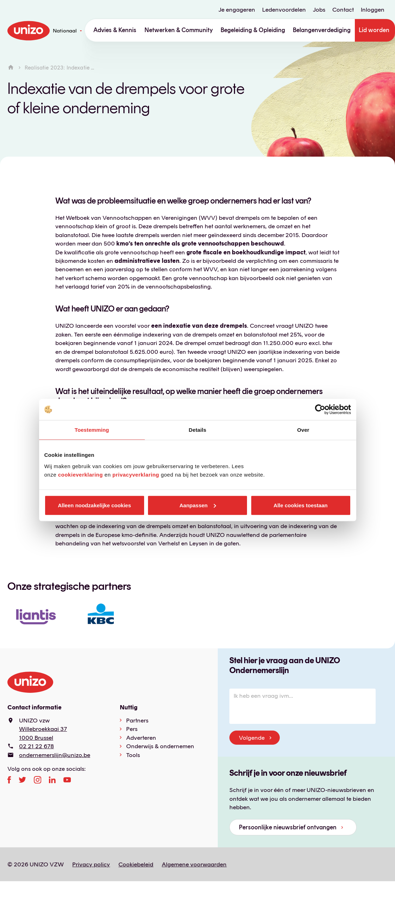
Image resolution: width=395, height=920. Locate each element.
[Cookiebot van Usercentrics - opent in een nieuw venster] (320, 409)
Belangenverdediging (322, 30)
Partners (137, 720)
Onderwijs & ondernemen (160, 746)
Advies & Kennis (114, 30)
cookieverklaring (80, 474)
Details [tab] (197, 430)
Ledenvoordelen (284, 10)
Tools (133, 754)
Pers (131, 728)
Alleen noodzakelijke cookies (94, 505)
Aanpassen (197, 505)
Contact (343, 10)
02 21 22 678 (36, 746)
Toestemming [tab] (92, 430)
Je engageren (236, 10)
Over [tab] (303, 430)
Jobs (319, 10)
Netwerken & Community (178, 30)
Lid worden (374, 30)
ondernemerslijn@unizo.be (54, 754)
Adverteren (141, 737)
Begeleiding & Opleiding (253, 30)
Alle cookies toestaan (300, 505)
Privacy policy (91, 864)
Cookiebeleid (135, 864)
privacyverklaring (135, 474)
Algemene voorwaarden (194, 864)
